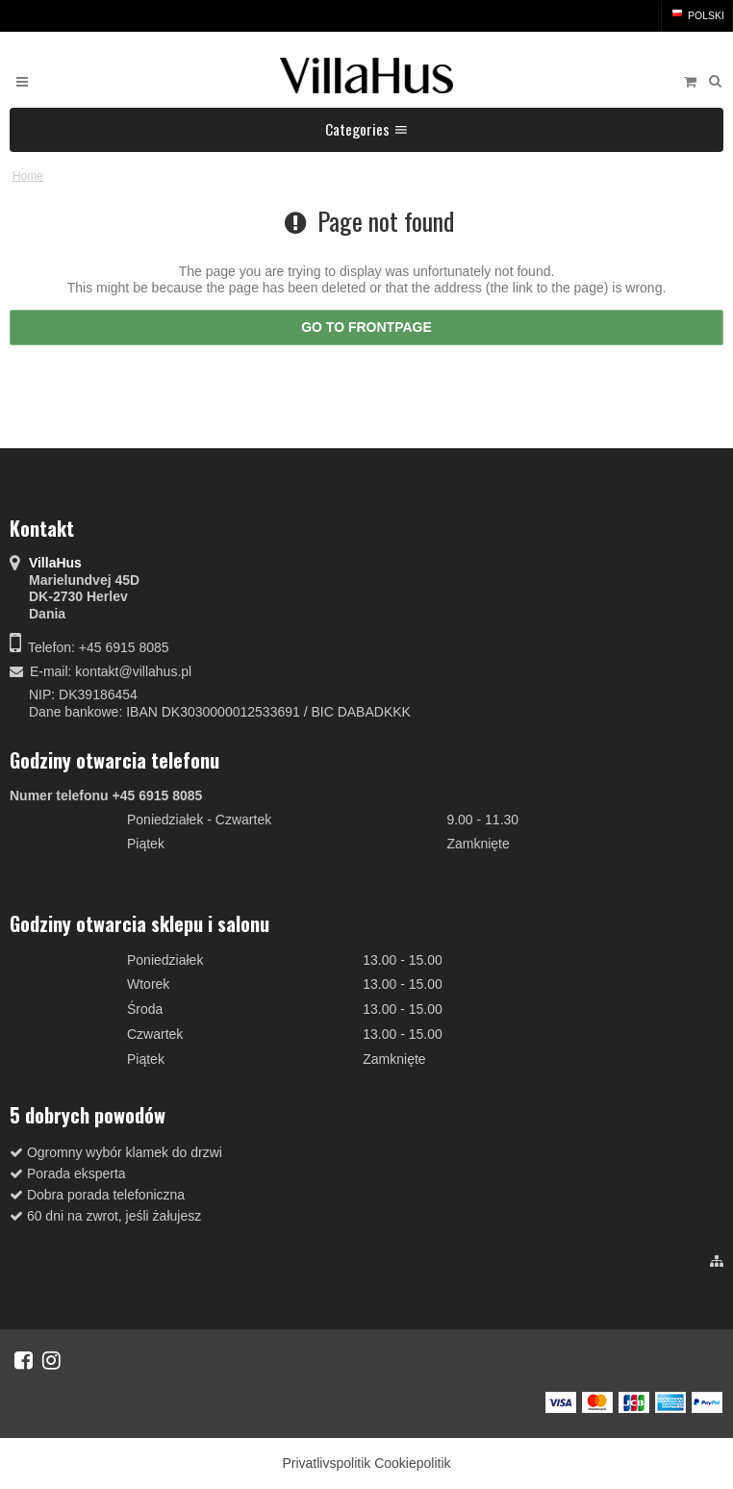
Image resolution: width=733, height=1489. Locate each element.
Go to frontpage (366, 327)
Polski (697, 15)
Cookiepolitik (412, 1463)
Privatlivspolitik (326, 1463)
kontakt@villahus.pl (133, 671)
